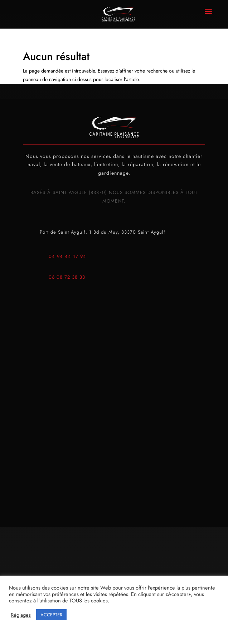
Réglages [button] (21, 615)
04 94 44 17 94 (67, 256)
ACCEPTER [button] (51, 614)
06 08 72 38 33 (67, 277)
